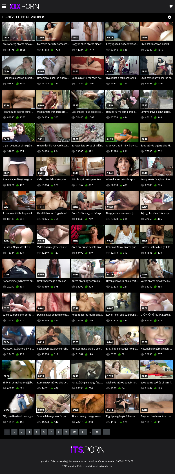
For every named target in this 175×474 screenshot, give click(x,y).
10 (74, 431)
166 (96, 431)
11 (83, 431)
